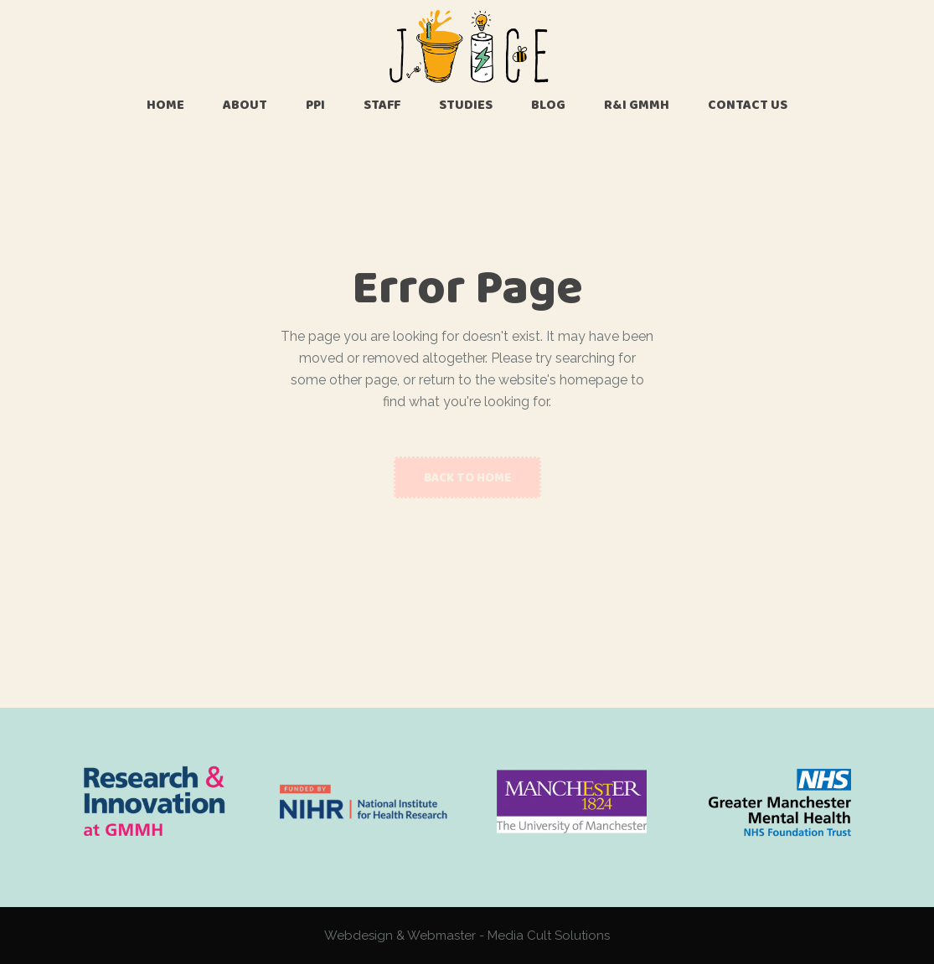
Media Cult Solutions (549, 935)
